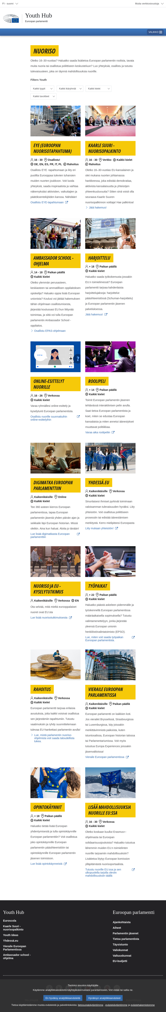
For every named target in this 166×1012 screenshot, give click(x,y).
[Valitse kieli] (98, 89)
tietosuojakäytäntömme (90, 1005)
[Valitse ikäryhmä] (70, 89)
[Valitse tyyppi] (42, 89)
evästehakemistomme (143, 1005)
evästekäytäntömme (116, 1005)
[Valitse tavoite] (43, 96)
